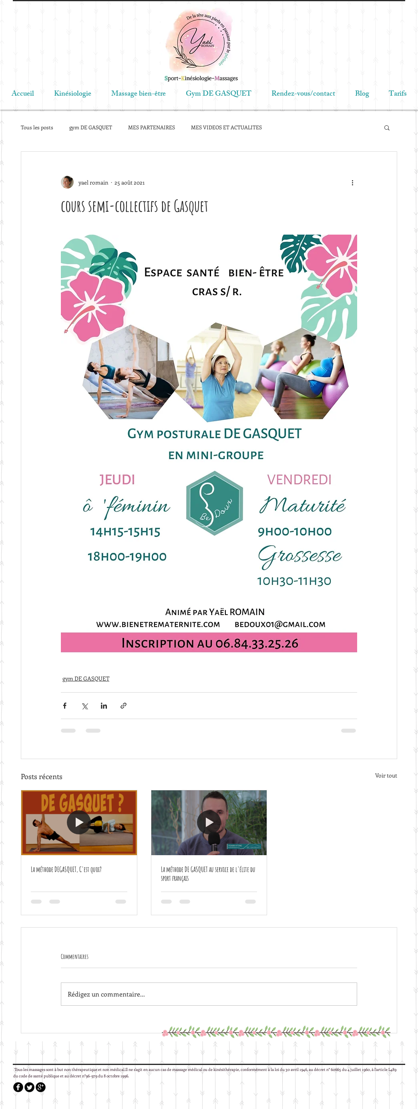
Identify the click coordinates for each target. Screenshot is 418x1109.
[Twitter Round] (29, 1087)
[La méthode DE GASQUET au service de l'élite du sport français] (209, 822)
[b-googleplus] (41, 1087)
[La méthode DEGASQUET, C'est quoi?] (79, 822)
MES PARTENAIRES (151, 127)
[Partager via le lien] (123, 705)
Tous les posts (37, 127)
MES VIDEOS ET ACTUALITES (226, 127)
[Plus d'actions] (352, 182)
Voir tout (386, 775)
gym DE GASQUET (90, 127)
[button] (387, 127)
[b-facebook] (18, 1087)
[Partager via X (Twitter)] (84, 705)
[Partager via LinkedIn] (104, 705)
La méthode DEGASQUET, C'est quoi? (66, 869)
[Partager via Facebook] (64, 705)
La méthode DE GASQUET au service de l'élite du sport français (208, 873)
